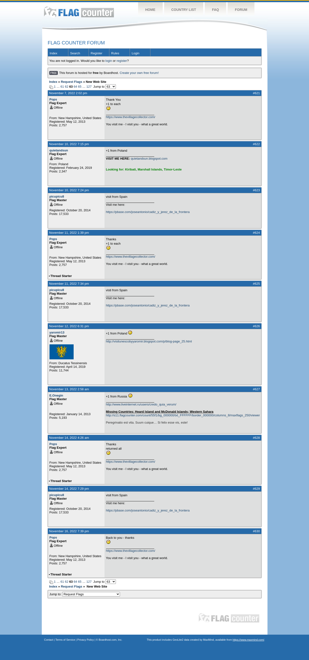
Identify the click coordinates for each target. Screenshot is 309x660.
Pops (53, 99)
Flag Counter (79, 12)
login (108, 61)
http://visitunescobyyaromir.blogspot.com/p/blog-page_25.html (149, 341)
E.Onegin (56, 395)
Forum (241, 10)
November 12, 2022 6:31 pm (69, 326)
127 (89, 86)
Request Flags (71, 82)
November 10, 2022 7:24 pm (69, 190)
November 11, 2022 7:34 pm (69, 283)
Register (96, 53)
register (122, 61)
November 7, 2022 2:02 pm (68, 93)
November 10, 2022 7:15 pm (69, 144)
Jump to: (84, 594)
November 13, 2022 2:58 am (69, 389)
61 (62, 86)
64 (75, 86)
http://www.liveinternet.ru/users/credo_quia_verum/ (141, 404)
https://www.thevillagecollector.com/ (130, 117)
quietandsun (58, 150)
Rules (115, 53)
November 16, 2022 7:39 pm (69, 531)
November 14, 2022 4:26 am (69, 438)
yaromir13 (56, 332)
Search (75, 53)
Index (53, 53)
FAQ (215, 10)
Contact (48, 639)
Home (150, 10)
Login (136, 53)
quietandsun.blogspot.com (149, 158)
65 (79, 86)
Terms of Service (65, 639)
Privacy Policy (85, 639)
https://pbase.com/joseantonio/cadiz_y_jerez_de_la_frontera (148, 212)
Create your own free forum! (139, 73)
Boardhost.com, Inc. (110, 639)
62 (66, 86)
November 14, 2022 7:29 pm (69, 488)
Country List (183, 10)
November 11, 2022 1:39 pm (69, 232)
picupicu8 (56, 196)
